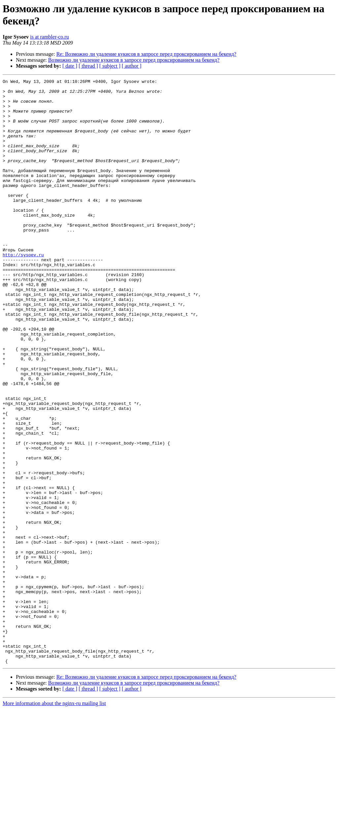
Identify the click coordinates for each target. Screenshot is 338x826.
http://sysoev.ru (23, 290)
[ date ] (69, 66)
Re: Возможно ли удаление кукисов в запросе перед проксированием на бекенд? (146, 54)
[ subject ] (109, 66)
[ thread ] (88, 66)
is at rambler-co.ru (49, 37)
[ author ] (132, 66)
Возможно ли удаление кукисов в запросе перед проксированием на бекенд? (134, 60)
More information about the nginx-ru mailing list (54, 820)
